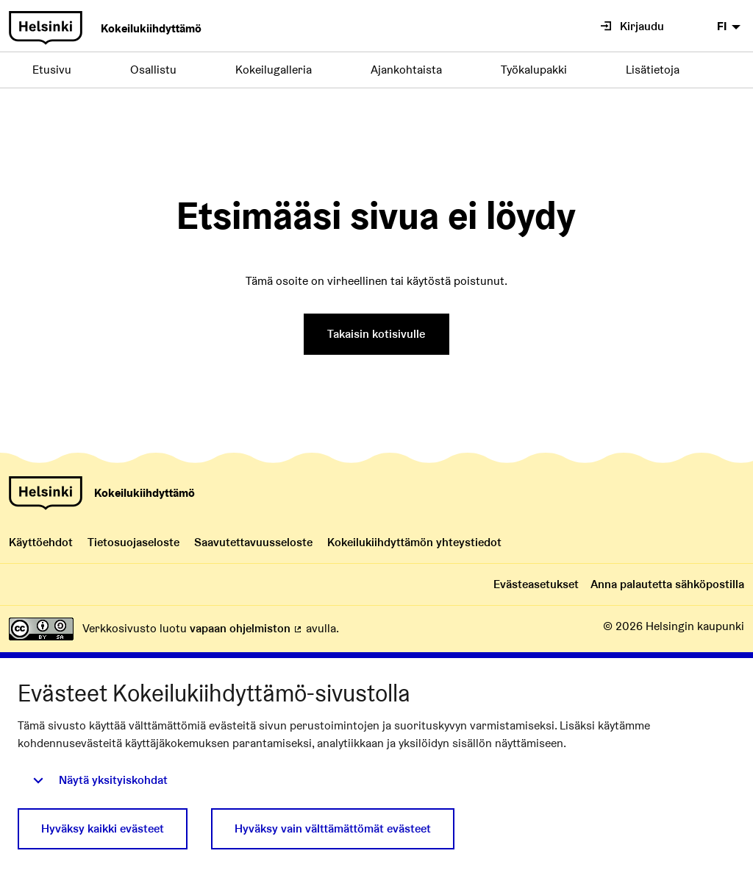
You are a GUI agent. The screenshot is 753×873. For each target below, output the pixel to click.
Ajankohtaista (406, 69)
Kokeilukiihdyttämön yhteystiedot (414, 542)
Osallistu (153, 69)
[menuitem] (730, 26)
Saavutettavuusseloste (253, 542)
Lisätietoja (652, 69)
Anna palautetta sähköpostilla (667, 584)
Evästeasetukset (536, 584)
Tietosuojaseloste (133, 542)
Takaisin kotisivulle (376, 334)
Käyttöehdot (41, 542)
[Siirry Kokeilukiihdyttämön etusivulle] (105, 28)
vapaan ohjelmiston (246, 628)
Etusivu (51, 69)
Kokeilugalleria (273, 69)
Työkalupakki (534, 69)
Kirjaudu (632, 26)
